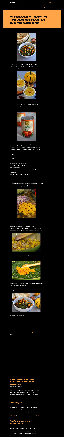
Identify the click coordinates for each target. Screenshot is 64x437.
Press (26, 7)
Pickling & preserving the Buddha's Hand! (21, 422)
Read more (37, 396)
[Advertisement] (25, 364)
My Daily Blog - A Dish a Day (45, 7)
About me (31, 7)
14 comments (15, 396)
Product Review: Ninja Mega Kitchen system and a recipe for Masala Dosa (23, 381)
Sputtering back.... (18, 402)
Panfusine (13, 2)
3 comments (15, 415)
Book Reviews (21, 7)
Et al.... (37, 7)
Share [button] (11, 396)
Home (10, 7)
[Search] (50, 2)
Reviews (15, 7)
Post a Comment (15, 436)
